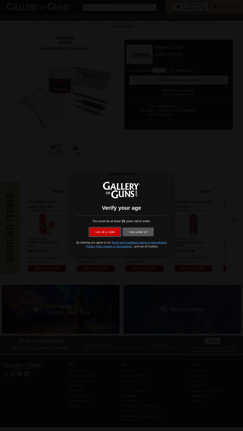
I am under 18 (138, 232)
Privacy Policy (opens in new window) (109, 246)
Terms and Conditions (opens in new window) (139, 242)
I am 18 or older (105, 232)
